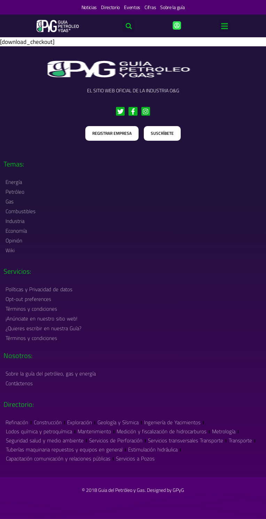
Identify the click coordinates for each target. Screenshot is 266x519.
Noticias (89, 7)
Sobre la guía (172, 7)
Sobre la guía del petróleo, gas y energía (51, 374)
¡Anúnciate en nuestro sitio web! (41, 319)
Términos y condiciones (31, 309)
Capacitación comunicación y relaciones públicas (58, 459)
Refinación (17, 422)
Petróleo (17, 192)
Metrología (223, 431)
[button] (224, 26)
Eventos (132, 7)
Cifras (150, 7)
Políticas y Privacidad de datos (39, 289)
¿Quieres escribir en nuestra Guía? (43, 328)
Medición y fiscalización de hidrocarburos (161, 431)
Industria (17, 221)
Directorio (110, 7)
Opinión (14, 241)
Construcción (48, 422)
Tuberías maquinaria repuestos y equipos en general (64, 450)
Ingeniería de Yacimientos (172, 422)
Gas (11, 201)
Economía (16, 231)
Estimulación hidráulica (153, 450)
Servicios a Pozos (135, 459)
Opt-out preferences (28, 299)
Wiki (10, 250)
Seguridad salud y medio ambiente (45, 440)
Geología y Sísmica (118, 422)
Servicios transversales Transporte (185, 440)
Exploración (79, 422)
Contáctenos (19, 383)
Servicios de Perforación (115, 440)
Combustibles (21, 211)
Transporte (240, 440)
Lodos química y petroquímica (39, 431)
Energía (14, 182)
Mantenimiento (94, 431)
